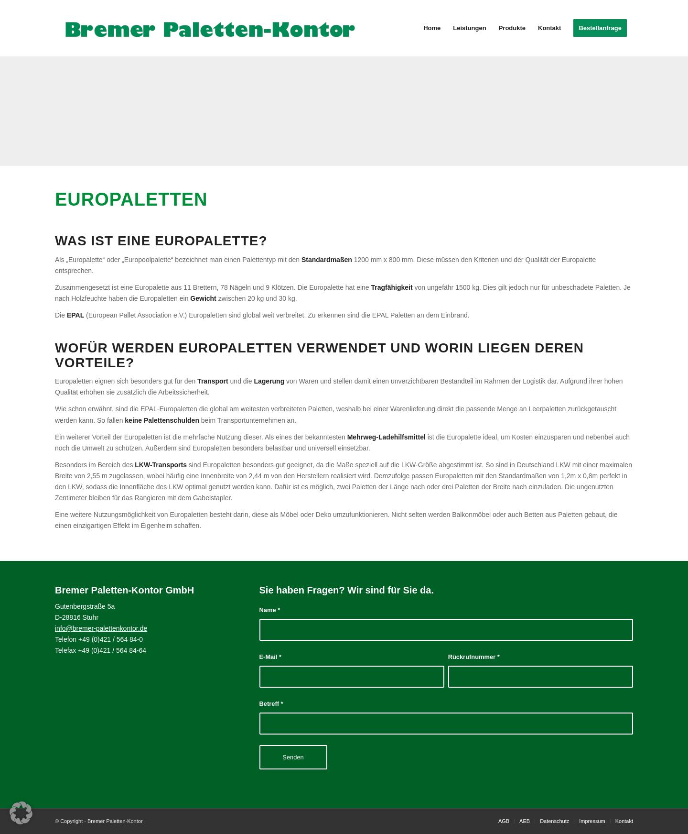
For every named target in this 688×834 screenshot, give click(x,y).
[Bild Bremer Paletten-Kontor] (343, 111)
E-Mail (270, 656)
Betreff (271, 703)
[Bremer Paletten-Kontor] (210, 28)
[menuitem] (432, 28)
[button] (21, 813)
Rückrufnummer (474, 656)
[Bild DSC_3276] (206, 111)
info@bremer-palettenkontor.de (101, 628)
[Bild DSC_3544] (69, 111)
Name (269, 610)
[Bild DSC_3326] (481, 111)
